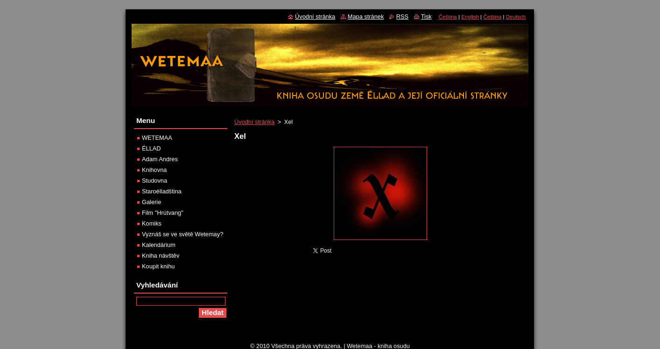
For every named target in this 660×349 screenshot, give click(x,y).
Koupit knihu (158, 266)
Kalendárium (159, 244)
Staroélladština (162, 191)
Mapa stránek (366, 16)
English (470, 17)
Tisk (426, 16)
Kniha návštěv (160, 255)
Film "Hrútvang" (162, 212)
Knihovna (154, 169)
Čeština (448, 17)
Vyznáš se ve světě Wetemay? (182, 234)
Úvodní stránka (254, 121)
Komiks (151, 223)
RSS (402, 16)
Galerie (151, 201)
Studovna (154, 180)
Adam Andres (160, 159)
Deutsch (516, 17)
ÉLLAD (151, 148)
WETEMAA (157, 137)
